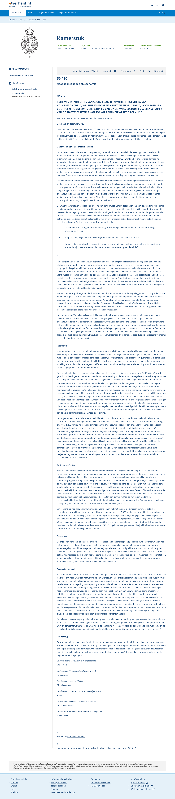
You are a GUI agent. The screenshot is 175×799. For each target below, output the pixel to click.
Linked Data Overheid (100, 782)
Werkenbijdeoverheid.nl (142, 789)
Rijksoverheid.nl (138, 782)
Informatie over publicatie (21, 75)
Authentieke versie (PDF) (86, 71)
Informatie (109, 71)
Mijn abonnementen (68, 12)
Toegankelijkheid (58, 785)
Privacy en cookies (59, 782)
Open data (95, 779)
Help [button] (160, 12)
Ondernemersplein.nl (140, 785)
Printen (145, 71)
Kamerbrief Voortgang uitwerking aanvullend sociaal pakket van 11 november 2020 (95, 748)
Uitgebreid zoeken (46, 12)
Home (31, 12)
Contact (14, 782)
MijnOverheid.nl (138, 779)
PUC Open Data (98, 785)
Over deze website (19, 779)
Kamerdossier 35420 (21, 93)
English (14, 785)
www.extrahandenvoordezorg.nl (139, 268)
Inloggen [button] (154, 5)
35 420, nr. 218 (101, 129)
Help (13, 789)
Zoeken (14, 792)
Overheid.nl (16, 13)
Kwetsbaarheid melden (61, 792)
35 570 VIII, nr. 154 (76, 736)
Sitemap (54, 789)
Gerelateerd (128, 71)
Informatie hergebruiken (62, 779)
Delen (159, 71)
